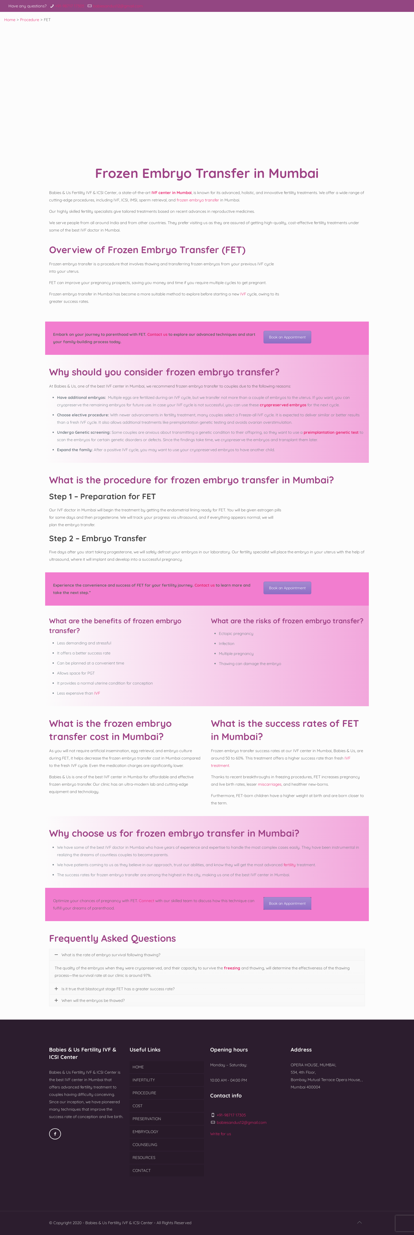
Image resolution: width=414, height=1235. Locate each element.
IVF (243, 293)
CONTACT (142, 1170)
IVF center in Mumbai (172, 192)
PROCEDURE (144, 1092)
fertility (290, 864)
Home (9, 19)
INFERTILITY (144, 1079)
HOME (138, 1066)
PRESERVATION (147, 1118)
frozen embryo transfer (197, 199)
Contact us (157, 334)
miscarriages (269, 784)
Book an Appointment (287, 337)
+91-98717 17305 (69, 5)
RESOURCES (144, 1157)
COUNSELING (145, 1144)
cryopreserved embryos (283, 404)
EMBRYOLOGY (145, 1131)
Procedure (29, 19)
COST (138, 1105)
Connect (146, 900)
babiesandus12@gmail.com (118, 5)
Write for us (220, 1133)
